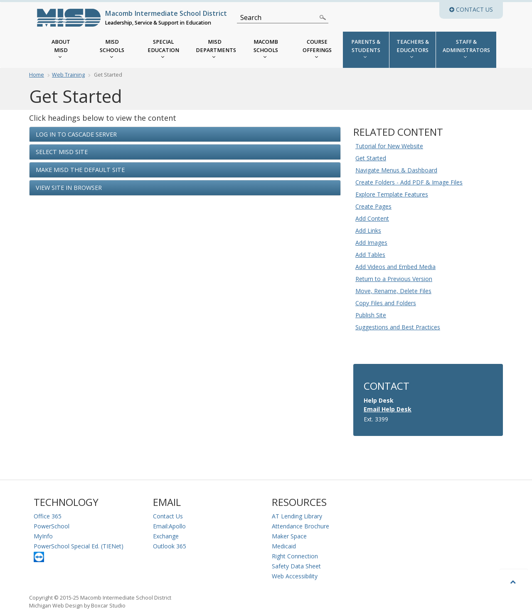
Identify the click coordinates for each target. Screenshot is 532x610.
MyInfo (43, 536)
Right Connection (295, 556)
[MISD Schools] (112, 50)
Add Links (368, 230)
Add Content (372, 218)
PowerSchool (51, 526)
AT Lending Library (297, 516)
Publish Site (370, 315)
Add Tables (370, 255)
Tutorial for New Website (389, 146)
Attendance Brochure (300, 526)
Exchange (166, 536)
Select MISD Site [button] (62, 152)
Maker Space (289, 536)
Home (36, 74)
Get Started (370, 158)
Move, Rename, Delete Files (393, 291)
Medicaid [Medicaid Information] (284, 546)
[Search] (277, 17)
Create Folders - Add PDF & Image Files (409, 182)
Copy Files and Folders (385, 303)
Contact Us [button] (476, 9)
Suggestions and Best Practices (397, 327)
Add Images (371, 242)
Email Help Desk (387, 409)
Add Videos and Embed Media (395, 267)
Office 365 (48, 516)
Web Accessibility (295, 576)
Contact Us (168, 516)
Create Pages (373, 206)
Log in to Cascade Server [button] (76, 134)
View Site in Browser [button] (69, 188)
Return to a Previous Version (393, 279)
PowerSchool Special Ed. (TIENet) (78, 546)
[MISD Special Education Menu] (163, 50)
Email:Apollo (169, 526)
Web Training (68, 74)
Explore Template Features (391, 194)
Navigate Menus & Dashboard (396, 170)
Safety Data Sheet (296, 566)
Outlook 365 (169, 546)
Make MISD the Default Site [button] (80, 170)
